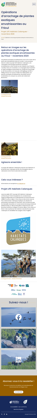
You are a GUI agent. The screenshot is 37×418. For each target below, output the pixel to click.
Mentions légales (18, 409)
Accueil (2, 37)
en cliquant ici (21, 183)
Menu (34, 4)
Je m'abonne (18, 392)
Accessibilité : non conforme (18, 407)
